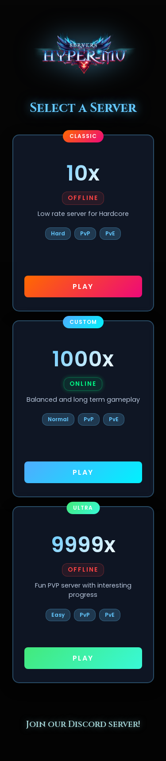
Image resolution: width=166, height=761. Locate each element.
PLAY (83, 286)
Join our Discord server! (83, 724)
